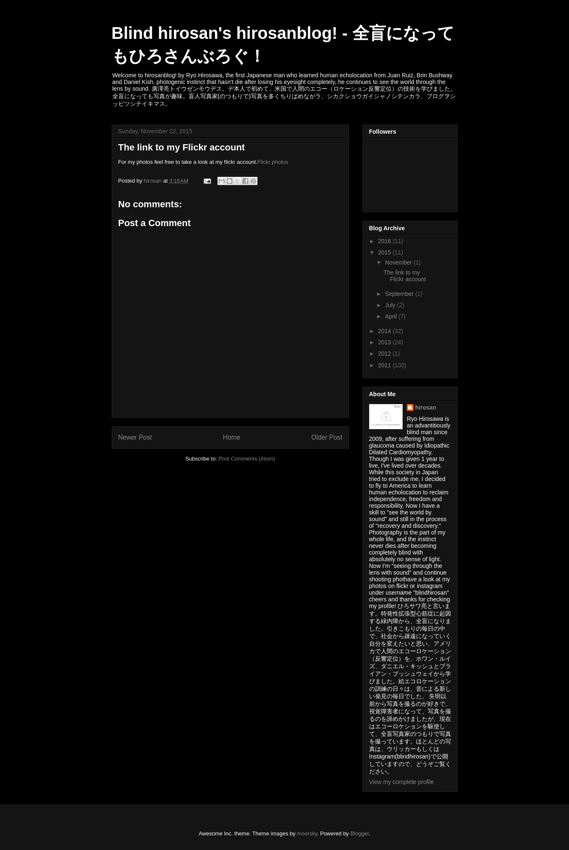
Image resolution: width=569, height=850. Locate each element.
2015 (385, 252)
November (399, 262)
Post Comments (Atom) (247, 459)
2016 (385, 241)
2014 (385, 331)
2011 (385, 365)
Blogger (359, 833)
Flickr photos (273, 162)
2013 (385, 342)
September (400, 293)
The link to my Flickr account (404, 276)
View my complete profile (401, 782)
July (391, 305)
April (391, 316)
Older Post (326, 437)
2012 (385, 353)
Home (231, 437)
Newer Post (135, 437)
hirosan (425, 407)
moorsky (307, 833)
